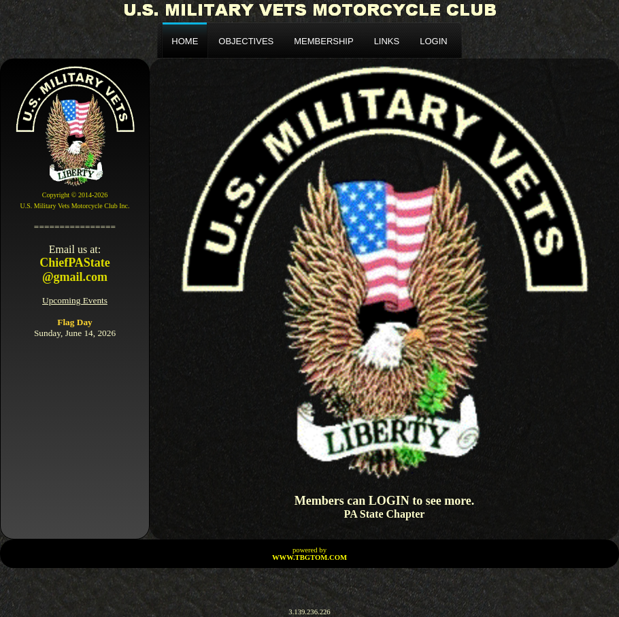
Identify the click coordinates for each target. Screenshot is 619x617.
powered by (309, 553)
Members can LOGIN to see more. (385, 500)
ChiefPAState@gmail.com (74, 270)
